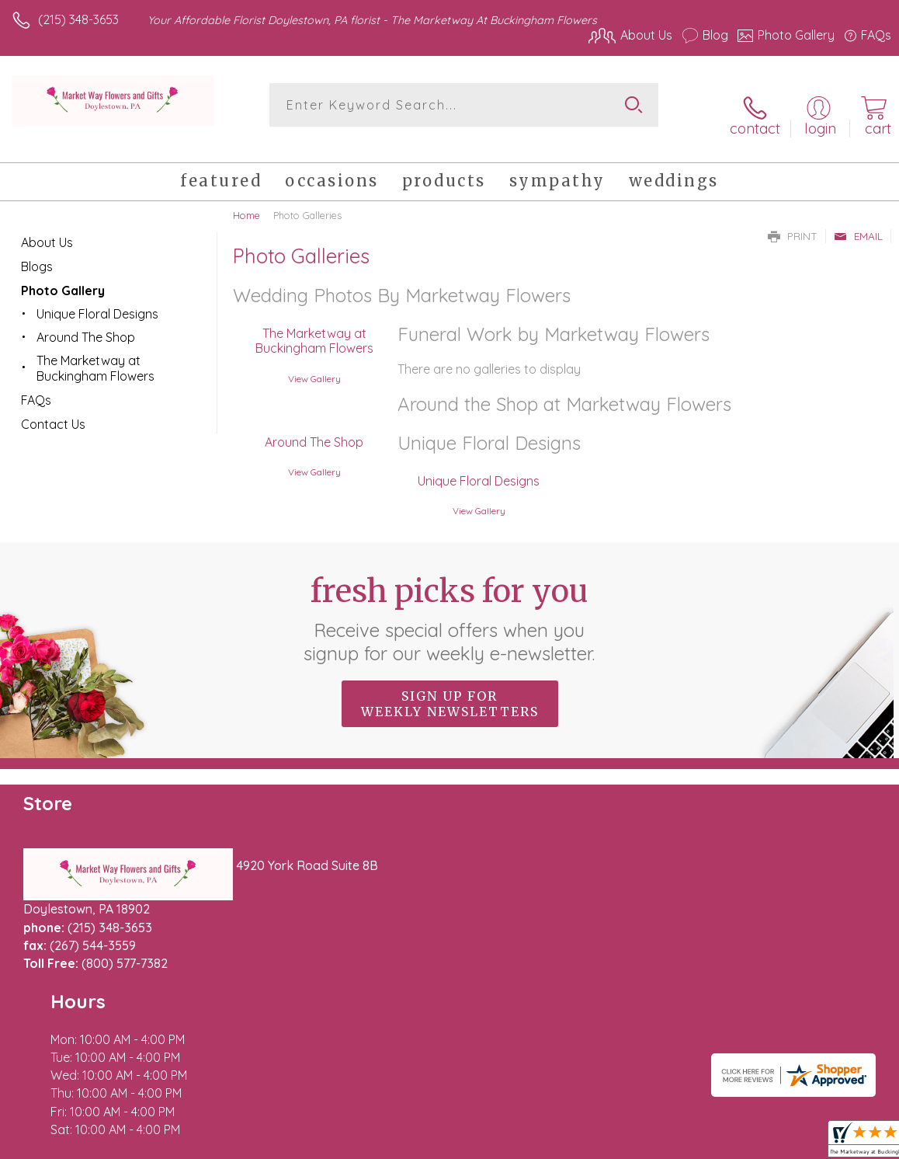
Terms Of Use (536, 1143)
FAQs (36, 383)
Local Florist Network (738, 1143)
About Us (47, 225)
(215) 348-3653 (78, 19)
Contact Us (53, 407)
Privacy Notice (627, 1143)
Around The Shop (311, 425)
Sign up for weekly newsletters (450, 687)
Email (858, 219)
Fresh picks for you (450, 602)
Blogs (37, 249)
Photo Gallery (63, 273)
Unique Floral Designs (475, 464)
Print (792, 219)
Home (246, 198)
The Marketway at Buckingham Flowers (311, 324)
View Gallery (311, 361)
